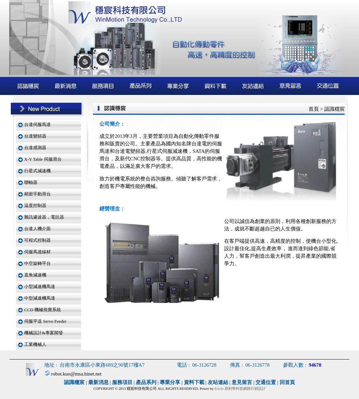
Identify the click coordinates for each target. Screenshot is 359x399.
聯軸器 (30, 182)
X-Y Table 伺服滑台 (43, 159)
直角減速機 (35, 274)
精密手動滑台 (37, 193)
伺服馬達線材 (37, 251)
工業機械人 (35, 344)
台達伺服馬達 (37, 124)
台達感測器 (35, 147)
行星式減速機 (37, 170)
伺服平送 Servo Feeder (45, 321)
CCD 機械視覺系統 (42, 309)
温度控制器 (35, 205)
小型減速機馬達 (39, 286)
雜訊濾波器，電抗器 (44, 217)
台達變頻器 (35, 136)
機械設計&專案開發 (43, 332)
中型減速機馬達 (39, 298)
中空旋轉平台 (37, 263)
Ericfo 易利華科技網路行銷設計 (240, 388)
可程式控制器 (37, 240)
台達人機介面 (37, 228)
